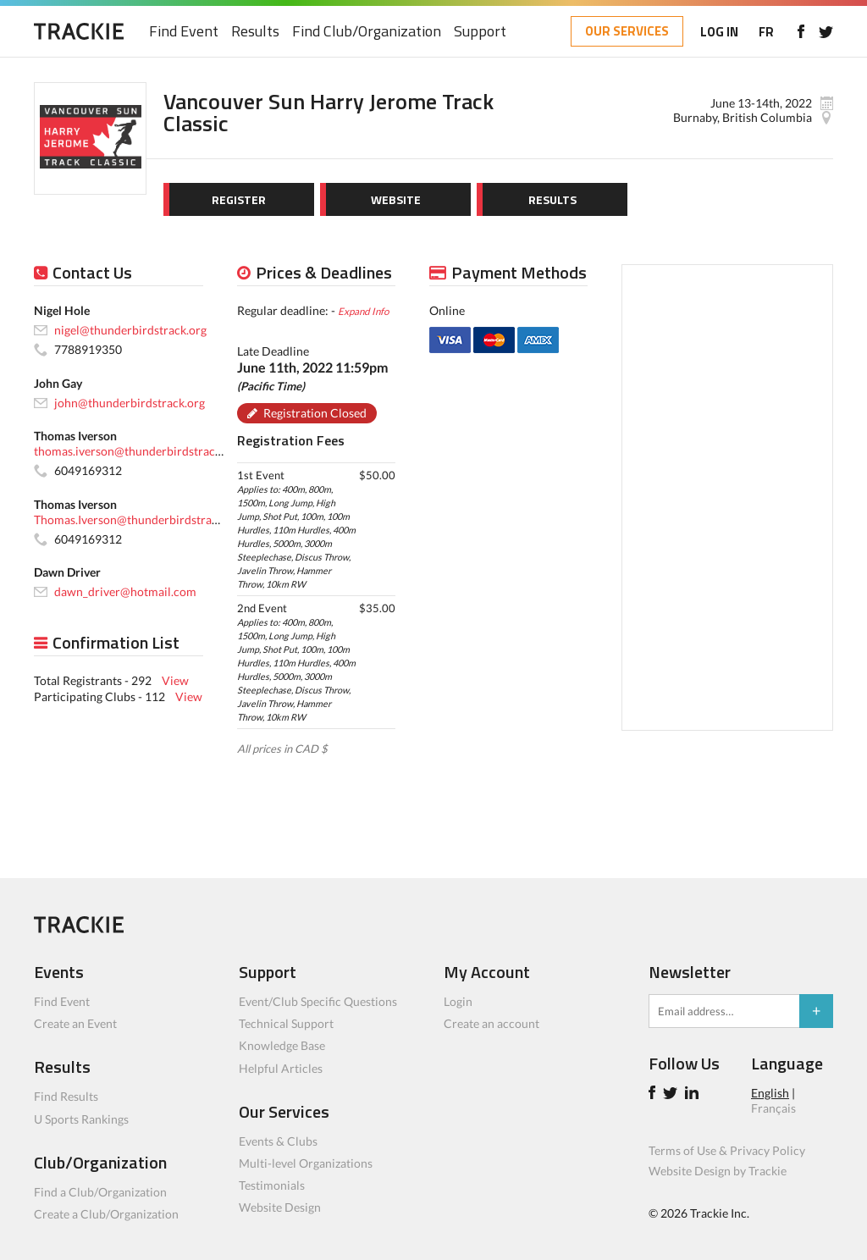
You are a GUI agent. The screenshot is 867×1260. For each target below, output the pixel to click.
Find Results (66, 1096)
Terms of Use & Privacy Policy (727, 1150)
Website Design (280, 1207)
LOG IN (719, 31)
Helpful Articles (281, 1068)
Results (255, 31)
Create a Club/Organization (106, 1214)
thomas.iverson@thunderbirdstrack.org (137, 451)
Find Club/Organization (366, 31)
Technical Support (286, 1023)
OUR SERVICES (627, 31)
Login (458, 1001)
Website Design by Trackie (718, 1170)
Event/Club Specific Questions (318, 1001)
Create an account (491, 1023)
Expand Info (363, 311)
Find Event (183, 31)
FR (766, 31)
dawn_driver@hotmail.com (125, 591)
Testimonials (272, 1185)
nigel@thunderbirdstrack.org (130, 330)
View (175, 680)
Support (480, 31)
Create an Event (75, 1023)
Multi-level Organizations (306, 1163)
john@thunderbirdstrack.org (129, 402)
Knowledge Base (282, 1045)
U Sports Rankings (81, 1119)
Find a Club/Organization (100, 1192)
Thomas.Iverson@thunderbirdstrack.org (139, 519)
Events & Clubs (278, 1141)
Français (773, 1108)
